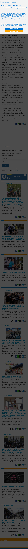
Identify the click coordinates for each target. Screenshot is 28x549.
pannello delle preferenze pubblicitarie (15, 25)
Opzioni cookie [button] (14, 31)
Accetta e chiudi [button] (14, 28)
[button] (9, 2)
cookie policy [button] (4, 9)
